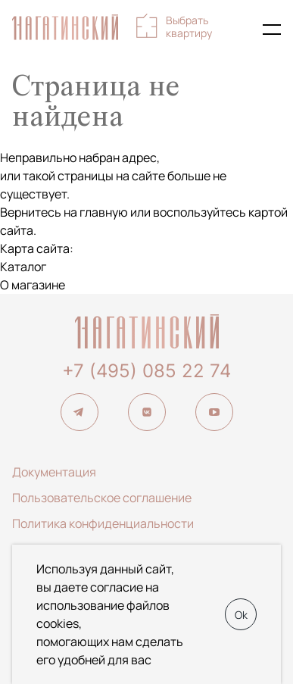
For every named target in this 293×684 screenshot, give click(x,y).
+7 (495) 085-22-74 (238, 29)
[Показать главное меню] (272, 29)
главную (103, 212)
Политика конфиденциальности (103, 523)
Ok (241, 614)
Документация (54, 472)
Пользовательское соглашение (102, 497)
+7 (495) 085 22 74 (146, 371)
